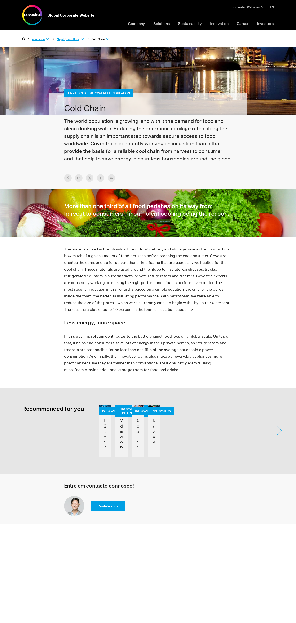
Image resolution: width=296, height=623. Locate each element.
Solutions (161, 23)
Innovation (219, 23)
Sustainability (190, 23)
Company (136, 23)
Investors (265, 23)
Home (23, 38)
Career (243, 23)
